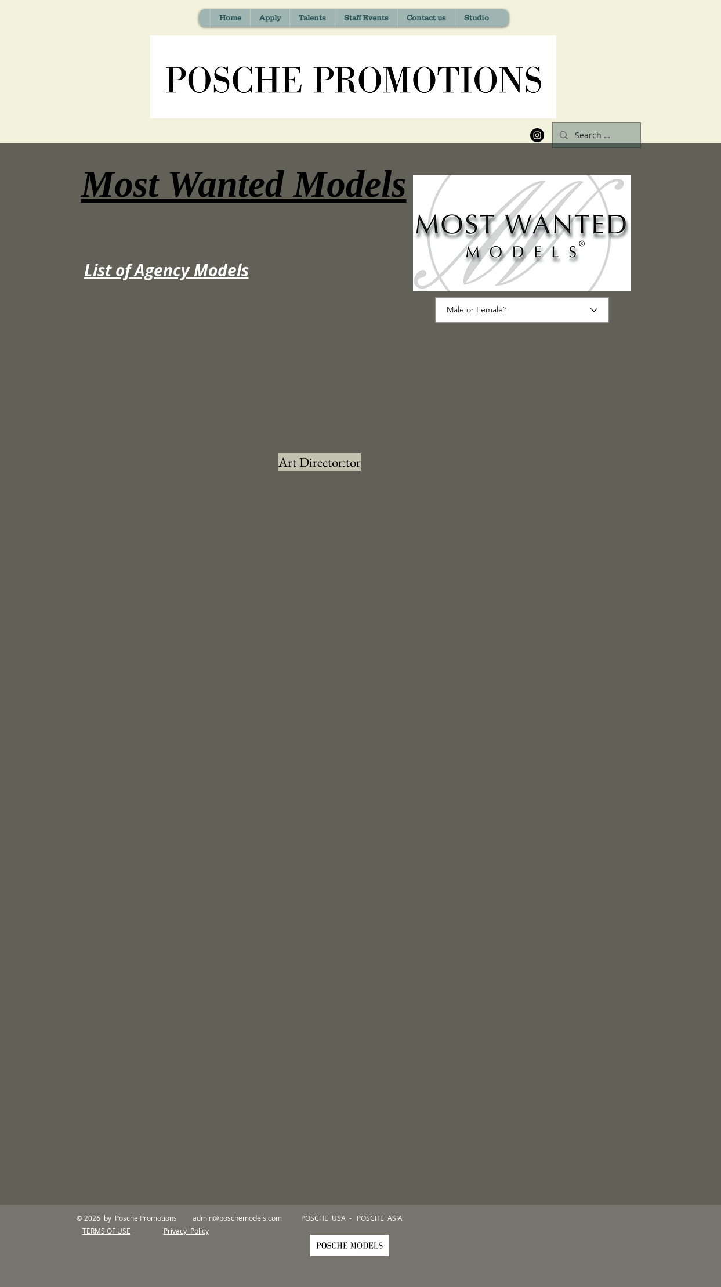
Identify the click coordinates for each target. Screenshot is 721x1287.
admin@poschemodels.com (237, 1218)
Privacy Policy (186, 1230)
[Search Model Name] (595, 135)
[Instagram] (537, 135)
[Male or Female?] (522, 310)
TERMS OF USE (106, 1230)
